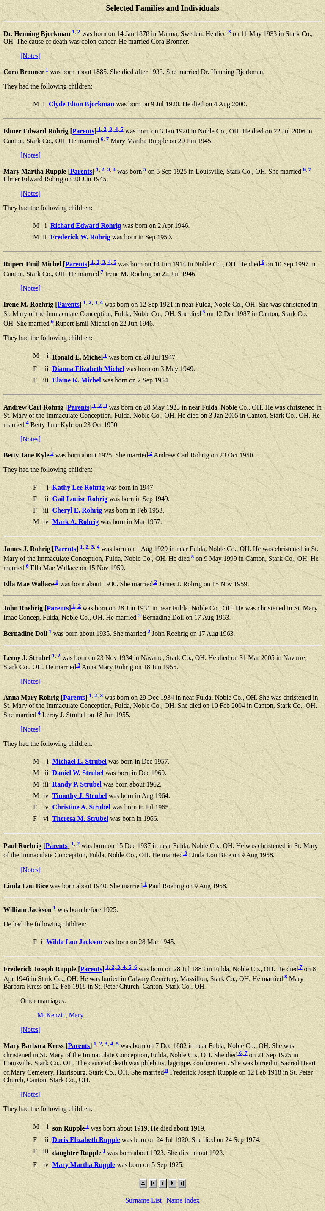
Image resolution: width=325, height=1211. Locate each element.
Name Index (183, 1200)
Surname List (143, 1200)
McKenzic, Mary (60, 1015)
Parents (83, 131)
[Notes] (30, 55)
